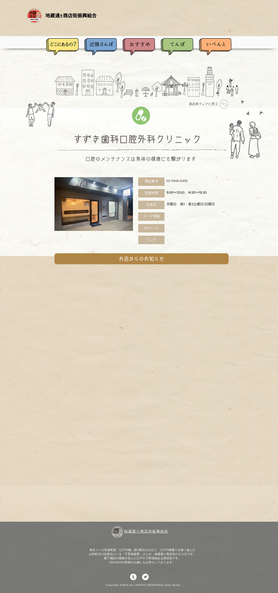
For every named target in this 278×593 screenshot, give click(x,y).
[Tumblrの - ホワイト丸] (133, 577)
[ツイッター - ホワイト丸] (145, 577)
